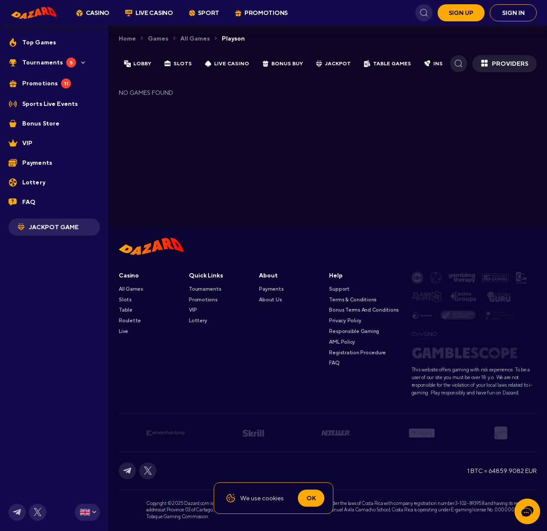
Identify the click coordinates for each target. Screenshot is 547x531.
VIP (193, 310)
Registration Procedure (357, 353)
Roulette (130, 321)
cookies (273, 498)
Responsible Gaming (354, 331)
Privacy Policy (345, 321)
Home (127, 38)
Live (123, 331)
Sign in (513, 12)
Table (125, 310)
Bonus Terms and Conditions (364, 310)
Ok (311, 498)
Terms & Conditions (352, 300)
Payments (271, 289)
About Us (270, 300)
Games (158, 38)
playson (233, 38)
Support (339, 289)
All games (195, 38)
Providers (504, 63)
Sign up (461, 12)
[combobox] (87, 512)
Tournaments (205, 289)
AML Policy (342, 342)
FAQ (334, 363)
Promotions (203, 300)
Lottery (198, 321)
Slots (125, 300)
